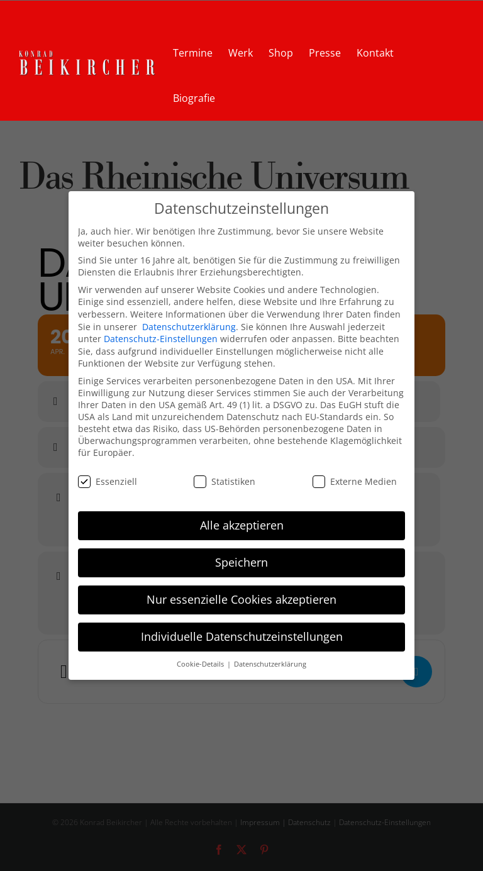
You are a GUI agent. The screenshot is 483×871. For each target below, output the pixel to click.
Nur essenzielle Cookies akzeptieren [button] (241, 599)
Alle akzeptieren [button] (242, 525)
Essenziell (107, 481)
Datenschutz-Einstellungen (161, 339)
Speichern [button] (241, 562)
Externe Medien (355, 481)
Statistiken (224, 481)
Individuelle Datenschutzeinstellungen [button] (242, 636)
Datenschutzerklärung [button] (270, 664)
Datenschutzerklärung (189, 326)
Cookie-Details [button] (201, 664)
